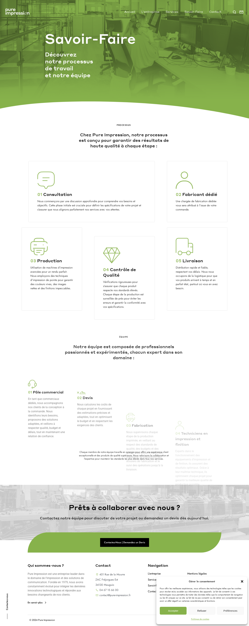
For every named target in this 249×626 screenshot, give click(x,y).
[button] (242, 581)
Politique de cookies (200, 619)
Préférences (230, 610)
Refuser (201, 610)
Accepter (173, 610)
